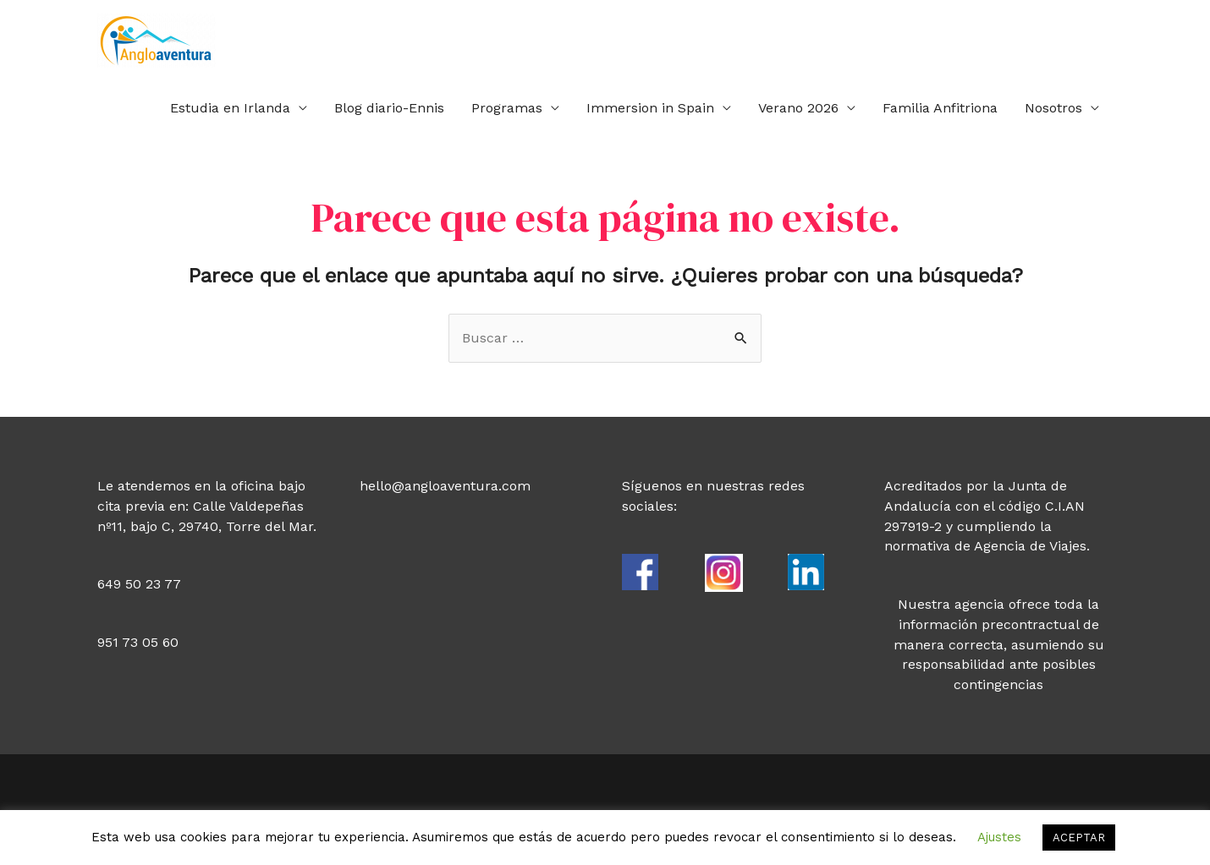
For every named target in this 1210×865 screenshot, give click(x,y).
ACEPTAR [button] (1079, 837)
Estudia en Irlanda (230, 108)
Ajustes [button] (999, 837)
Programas (506, 108)
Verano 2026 (798, 108)
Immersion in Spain (650, 108)
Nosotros (1053, 108)
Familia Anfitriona (940, 108)
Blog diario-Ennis (389, 108)
